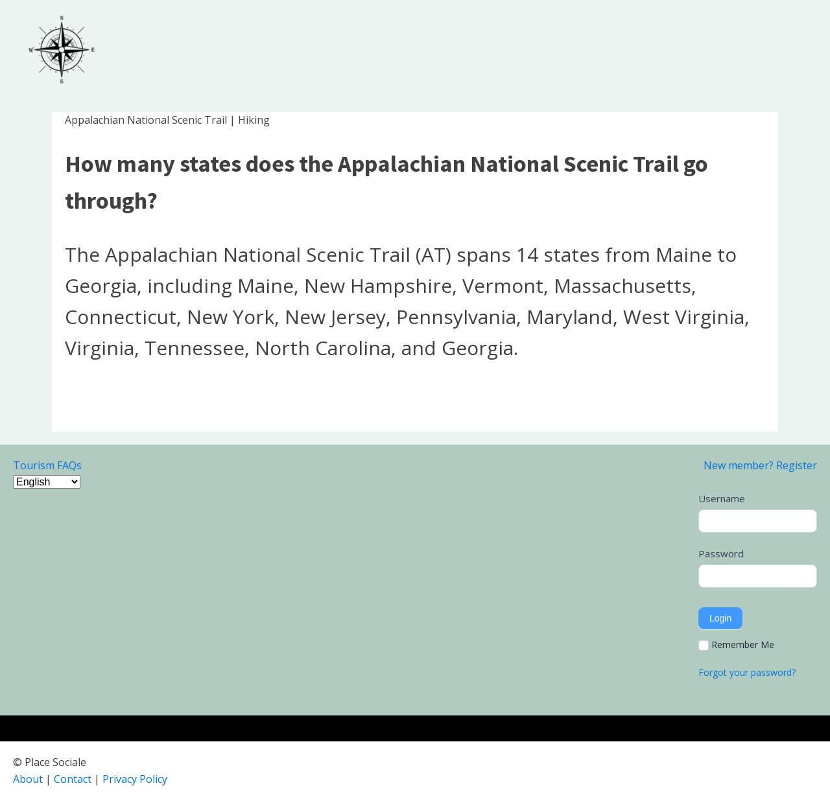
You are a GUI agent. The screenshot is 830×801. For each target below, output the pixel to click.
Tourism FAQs (47, 465)
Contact (72, 779)
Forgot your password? (747, 672)
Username (721, 498)
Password (721, 553)
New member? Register (760, 465)
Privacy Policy (134, 779)
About (28, 779)
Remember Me (736, 645)
